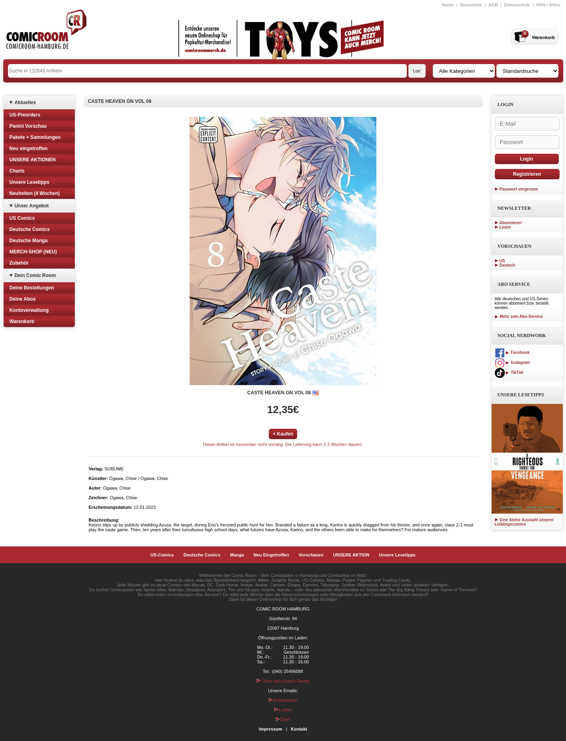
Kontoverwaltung (29, 310)
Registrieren (527, 174)
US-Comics (162, 554)
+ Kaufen (283, 434)
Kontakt (299, 729)
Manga (237, 554)
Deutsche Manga (29, 240)
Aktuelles (25, 102)
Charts (17, 171)
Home (448, 4)
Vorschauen (310, 554)
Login (526, 159)
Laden (282, 709)
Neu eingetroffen (29, 148)
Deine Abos (23, 299)
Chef (283, 719)
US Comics (22, 218)
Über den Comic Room (283, 681)
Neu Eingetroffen (271, 554)
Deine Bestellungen (32, 288)
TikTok (509, 372)
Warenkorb (22, 321)
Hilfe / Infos (548, 4)
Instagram (512, 362)
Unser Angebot (31, 206)
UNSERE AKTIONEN (33, 160)
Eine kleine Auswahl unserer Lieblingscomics (524, 522)
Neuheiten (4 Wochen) (35, 193)
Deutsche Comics (30, 229)
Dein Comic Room (35, 275)
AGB (493, 4)
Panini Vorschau (28, 126)
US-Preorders (25, 115)
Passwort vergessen (519, 189)
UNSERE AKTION (351, 554)
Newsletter (471, 4)
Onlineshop (283, 700)
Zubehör (19, 263)
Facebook (512, 352)
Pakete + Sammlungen (35, 137)
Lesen (505, 227)
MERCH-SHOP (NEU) (33, 252)
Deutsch (507, 265)
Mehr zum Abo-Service (519, 316)
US (502, 261)
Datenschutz (517, 4)
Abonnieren (511, 223)
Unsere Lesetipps (30, 182)
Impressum (270, 729)
